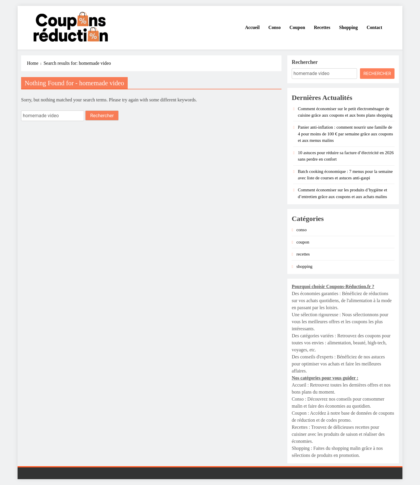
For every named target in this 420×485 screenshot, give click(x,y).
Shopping (348, 27)
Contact (374, 27)
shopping (304, 266)
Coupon (297, 27)
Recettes (322, 27)
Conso (274, 27)
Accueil (252, 27)
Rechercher (305, 62)
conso (301, 229)
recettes (303, 254)
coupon (302, 242)
